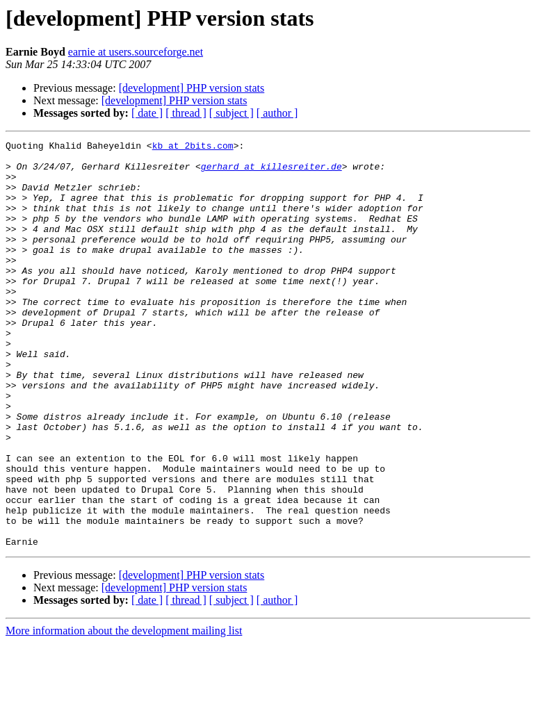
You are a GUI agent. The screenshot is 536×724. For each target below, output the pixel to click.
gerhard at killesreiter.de (271, 172)
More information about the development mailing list (124, 712)
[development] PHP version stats (192, 88)
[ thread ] (185, 113)
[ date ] (147, 113)
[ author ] (277, 113)
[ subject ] (231, 113)
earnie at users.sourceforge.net (135, 52)
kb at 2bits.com (193, 147)
